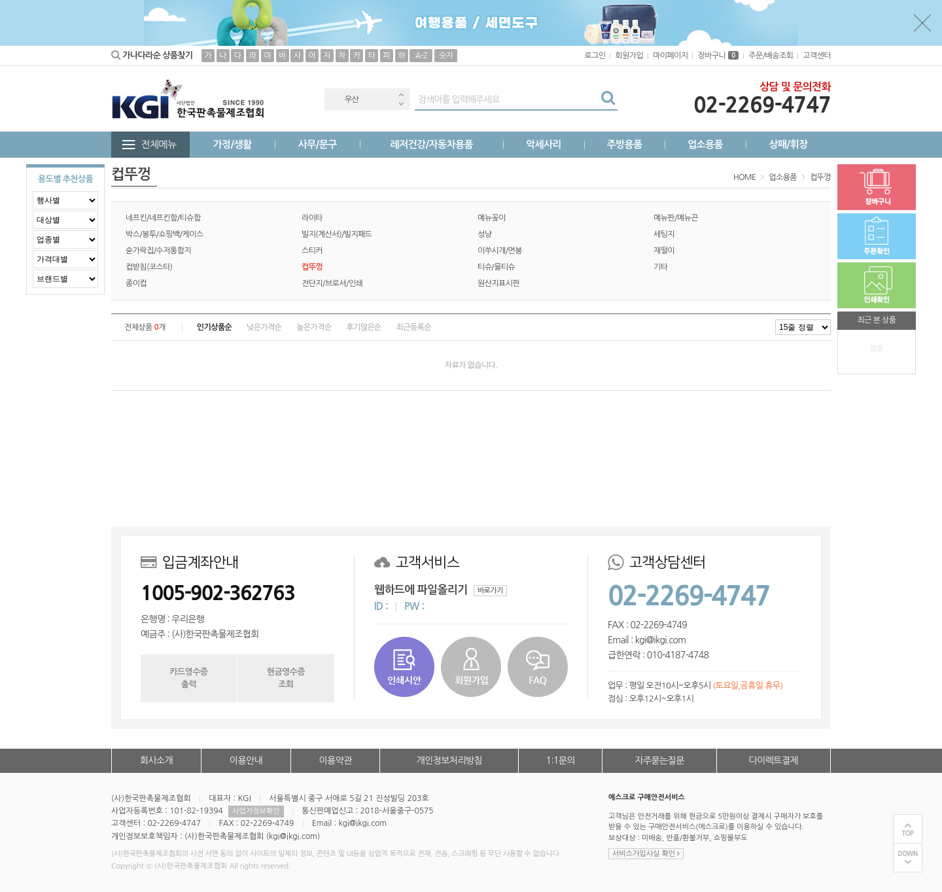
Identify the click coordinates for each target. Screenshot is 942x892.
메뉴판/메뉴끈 (676, 218)
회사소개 (156, 760)
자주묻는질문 (659, 760)
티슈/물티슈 (496, 267)
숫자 (446, 56)
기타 (660, 267)
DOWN (908, 854)
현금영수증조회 (286, 678)
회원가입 (629, 56)
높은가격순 (313, 327)
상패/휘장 (788, 144)
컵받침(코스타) (149, 267)
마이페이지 (670, 56)
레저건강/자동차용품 (431, 144)
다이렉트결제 (773, 760)
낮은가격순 (264, 327)
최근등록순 (413, 327)
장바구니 (718, 56)
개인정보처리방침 (449, 760)
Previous (401, 94)
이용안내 (246, 760)
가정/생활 (232, 144)
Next (401, 103)
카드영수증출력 (188, 678)
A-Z (421, 56)
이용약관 (335, 760)
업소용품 (705, 144)
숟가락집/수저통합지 (158, 251)
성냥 (484, 234)
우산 (351, 99)
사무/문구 (317, 144)
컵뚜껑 (820, 177)
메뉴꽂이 (492, 218)
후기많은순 (363, 327)
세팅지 (664, 234)
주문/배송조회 (770, 56)
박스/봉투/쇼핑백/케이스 (164, 234)
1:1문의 (561, 760)
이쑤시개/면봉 (500, 251)
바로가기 (490, 590)
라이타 (312, 218)
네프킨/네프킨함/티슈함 (163, 218)
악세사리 (543, 144)
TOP (908, 833)
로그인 (594, 56)
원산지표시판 (498, 283)
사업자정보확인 (255, 811)
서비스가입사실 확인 (646, 853)
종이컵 (136, 283)
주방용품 (624, 144)
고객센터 (817, 56)
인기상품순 (214, 327)
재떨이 (664, 251)
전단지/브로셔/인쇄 (332, 283)
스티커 (312, 251)
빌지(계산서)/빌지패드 (337, 234)
